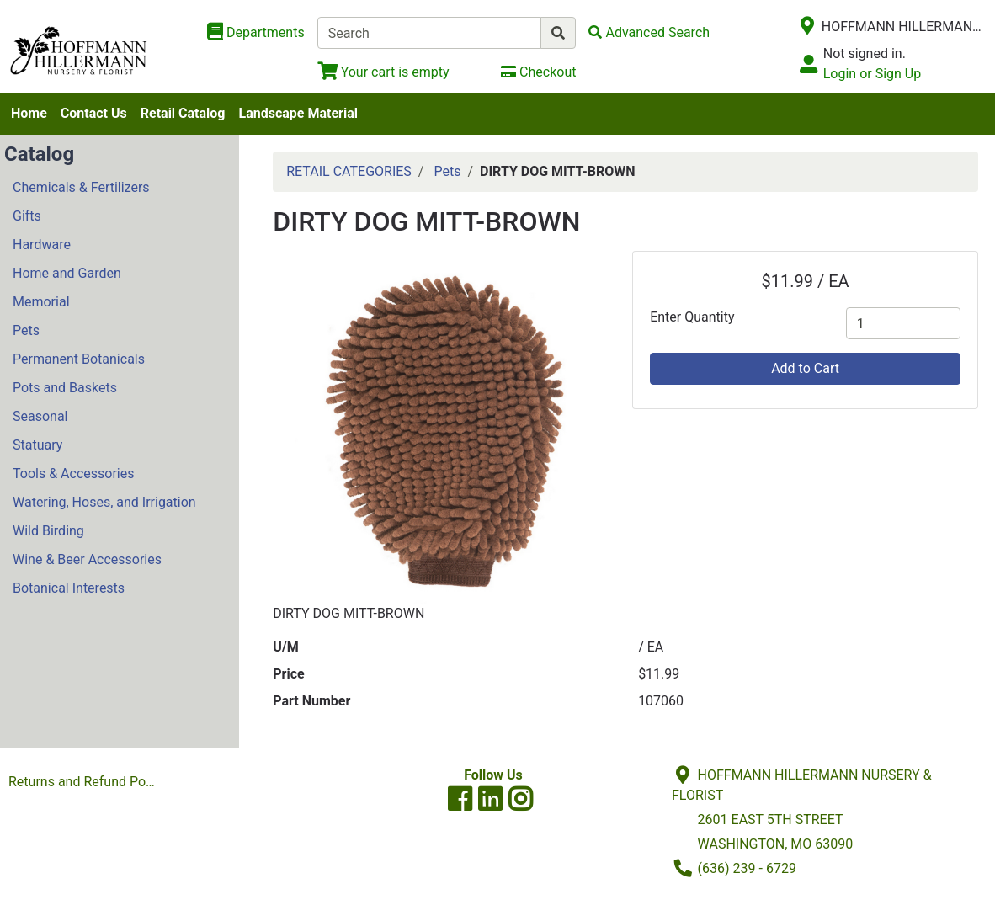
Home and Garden (67, 273)
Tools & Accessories (73, 474)
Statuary (37, 445)
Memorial (41, 302)
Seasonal (40, 416)
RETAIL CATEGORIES (349, 171)
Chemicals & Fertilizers (81, 187)
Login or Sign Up (872, 74)
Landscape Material (298, 113)
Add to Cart (805, 368)
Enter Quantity (692, 317)
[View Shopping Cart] (383, 72)
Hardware (42, 245)
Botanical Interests (69, 588)
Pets (26, 330)
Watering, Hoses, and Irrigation (104, 502)
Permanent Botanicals (79, 359)
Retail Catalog (183, 113)
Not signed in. (864, 53)
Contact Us (94, 113)
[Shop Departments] (256, 33)
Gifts (27, 216)
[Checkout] (538, 72)
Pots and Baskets (65, 388)
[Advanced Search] (649, 32)
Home (29, 113)
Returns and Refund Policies (85, 782)
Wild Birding (48, 531)
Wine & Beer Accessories (87, 559)
